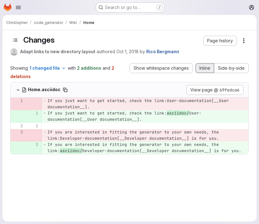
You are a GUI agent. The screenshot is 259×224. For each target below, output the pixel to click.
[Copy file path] (65, 90)
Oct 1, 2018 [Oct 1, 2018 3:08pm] (127, 51)
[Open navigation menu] (18, 7)
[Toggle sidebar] (15, 40)
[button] (220, 41)
